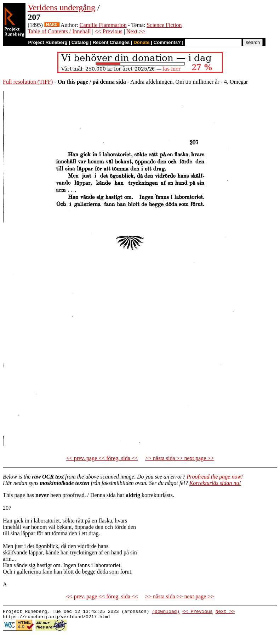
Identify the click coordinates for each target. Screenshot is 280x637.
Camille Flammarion (103, 25)
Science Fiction (164, 25)
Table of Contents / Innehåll (59, 31)
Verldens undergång (61, 7)
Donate (141, 42)
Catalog (80, 42)
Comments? (167, 42)
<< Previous (108, 31)
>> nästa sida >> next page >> (179, 458)
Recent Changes (111, 42)
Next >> (135, 31)
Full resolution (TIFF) (28, 82)
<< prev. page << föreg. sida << (102, 458)
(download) (165, 612)
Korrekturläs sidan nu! (215, 483)
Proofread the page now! (215, 477)
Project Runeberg (47, 42)
